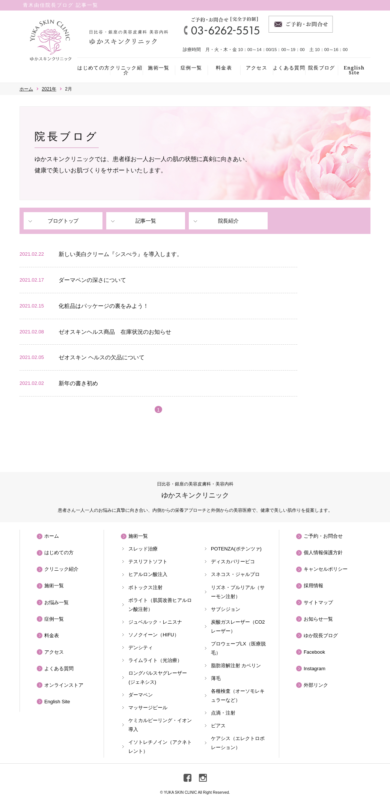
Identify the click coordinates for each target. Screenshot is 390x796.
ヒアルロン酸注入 (147, 574)
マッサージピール (147, 707)
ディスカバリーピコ (233, 561)
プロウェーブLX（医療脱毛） (238, 648)
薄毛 (216, 678)
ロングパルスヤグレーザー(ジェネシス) (157, 677)
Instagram (314, 668)
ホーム (51, 536)
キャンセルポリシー (326, 569)
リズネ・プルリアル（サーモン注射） (238, 592)
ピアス (218, 725)
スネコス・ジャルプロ (235, 574)
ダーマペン (140, 695)
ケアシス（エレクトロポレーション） (238, 743)
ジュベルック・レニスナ (155, 622)
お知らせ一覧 (318, 619)
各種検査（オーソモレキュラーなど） (238, 695)
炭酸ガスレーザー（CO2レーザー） (238, 626)
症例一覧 (191, 67)
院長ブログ (321, 67)
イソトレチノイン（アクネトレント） (160, 746)
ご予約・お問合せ (323, 536)
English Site (354, 70)
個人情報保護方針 (323, 552)
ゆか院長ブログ (321, 635)
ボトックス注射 (145, 587)
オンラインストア (63, 685)
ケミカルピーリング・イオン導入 (160, 725)
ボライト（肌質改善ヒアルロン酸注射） (160, 604)
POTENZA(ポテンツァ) (236, 549)
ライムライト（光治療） (155, 660)
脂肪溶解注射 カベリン (236, 665)
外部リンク (316, 685)
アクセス (256, 67)
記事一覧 (146, 220)
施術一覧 (158, 67)
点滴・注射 (223, 713)
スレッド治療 (143, 549)
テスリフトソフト (147, 561)
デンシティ (140, 647)
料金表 (224, 67)
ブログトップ (63, 220)
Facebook (314, 652)
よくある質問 (289, 67)
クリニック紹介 (126, 70)
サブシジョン (225, 609)
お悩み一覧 (56, 602)
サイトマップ (318, 602)
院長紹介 (228, 220)
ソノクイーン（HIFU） (153, 635)
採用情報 (313, 585)
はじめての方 (93, 67)
